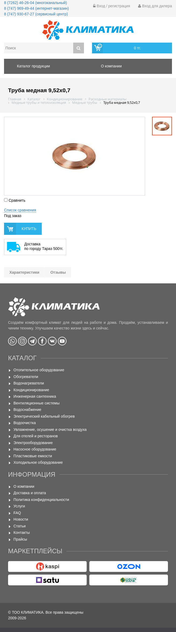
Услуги (19, 506)
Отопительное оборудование (38, 370)
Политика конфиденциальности (41, 499)
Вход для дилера (155, 6)
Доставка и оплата (29, 493)
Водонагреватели (28, 383)
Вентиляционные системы (36, 403)
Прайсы (20, 539)
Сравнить (14, 200)
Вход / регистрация (111, 6)
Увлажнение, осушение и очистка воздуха (50, 429)
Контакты (21, 532)
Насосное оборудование (34, 449)
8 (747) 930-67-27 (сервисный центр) (36, 14)
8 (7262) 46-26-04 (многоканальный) (35, 3)
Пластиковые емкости (32, 456)
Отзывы (58, 272)
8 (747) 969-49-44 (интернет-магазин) (36, 8)
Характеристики (24, 272)
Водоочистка (24, 423)
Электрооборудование (33, 443)
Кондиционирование (31, 390)
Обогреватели (25, 377)
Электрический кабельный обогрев (44, 416)
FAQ (17, 513)
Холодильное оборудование (38, 462)
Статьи (19, 526)
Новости (20, 519)
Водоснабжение (27, 409)
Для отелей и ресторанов (35, 436)
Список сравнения (20, 210)
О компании (23, 486)
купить (29, 228)
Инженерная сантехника (34, 396)
